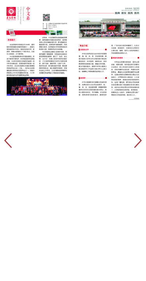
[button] (138, 140)
